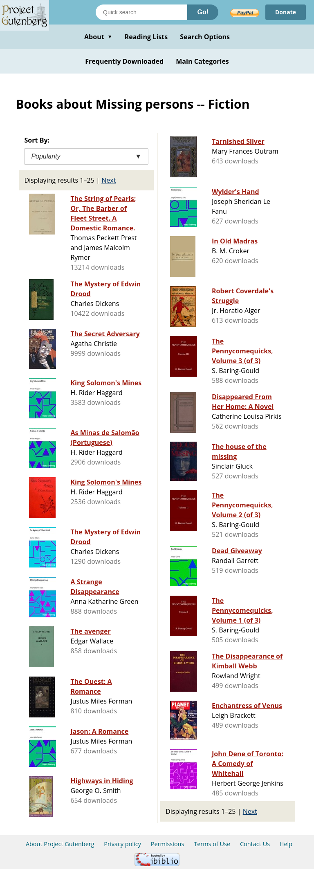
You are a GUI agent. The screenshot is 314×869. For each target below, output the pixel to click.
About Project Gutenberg (60, 844)
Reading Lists (146, 36)
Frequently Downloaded (124, 61)
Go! (203, 12)
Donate (285, 12)
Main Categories (202, 61)
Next (108, 180)
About (98, 37)
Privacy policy (122, 844)
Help (286, 844)
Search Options (205, 36)
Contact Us (255, 844)
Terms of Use (212, 844)
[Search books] (141, 12)
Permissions (167, 844)
